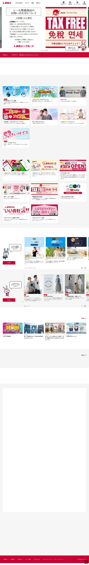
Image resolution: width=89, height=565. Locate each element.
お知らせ (38, 3)
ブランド (27, 3)
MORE (9, 264)
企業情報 (5, 561)
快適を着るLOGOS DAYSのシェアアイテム (55, 54)
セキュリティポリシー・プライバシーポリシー (53, 561)
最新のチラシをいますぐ (71, 48)
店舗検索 (12, 561)
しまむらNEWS (19, 3)
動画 (32, 3)
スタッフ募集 (28, 561)
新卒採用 (20, 561)
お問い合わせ (37, 561)
